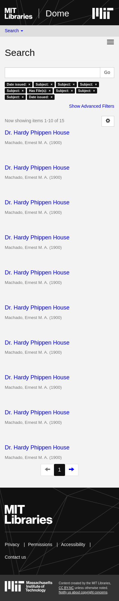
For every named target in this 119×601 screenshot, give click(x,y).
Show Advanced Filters (91, 106)
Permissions (40, 544)
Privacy (12, 544)
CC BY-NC (66, 588)
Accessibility (73, 544)
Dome (57, 13)
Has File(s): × (40, 91)
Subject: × (44, 84)
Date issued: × (18, 84)
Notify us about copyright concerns (83, 592)
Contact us (15, 557)
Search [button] (14, 30)
